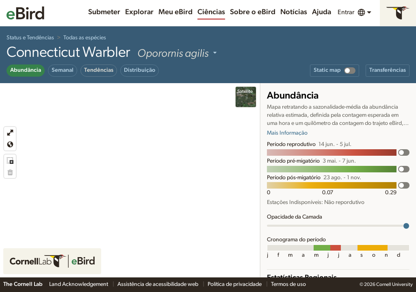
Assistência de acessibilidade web (158, 284)
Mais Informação (287, 133)
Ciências (211, 12)
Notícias (293, 12)
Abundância (25, 70)
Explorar (139, 12)
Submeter (104, 12)
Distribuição (139, 70)
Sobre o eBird (252, 12)
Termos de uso (288, 284)
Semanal (63, 70)
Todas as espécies (84, 38)
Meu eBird (175, 12)
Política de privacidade (235, 284)
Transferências (387, 70)
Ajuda (321, 12)
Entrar (346, 12)
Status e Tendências (30, 38)
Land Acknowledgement (79, 284)
